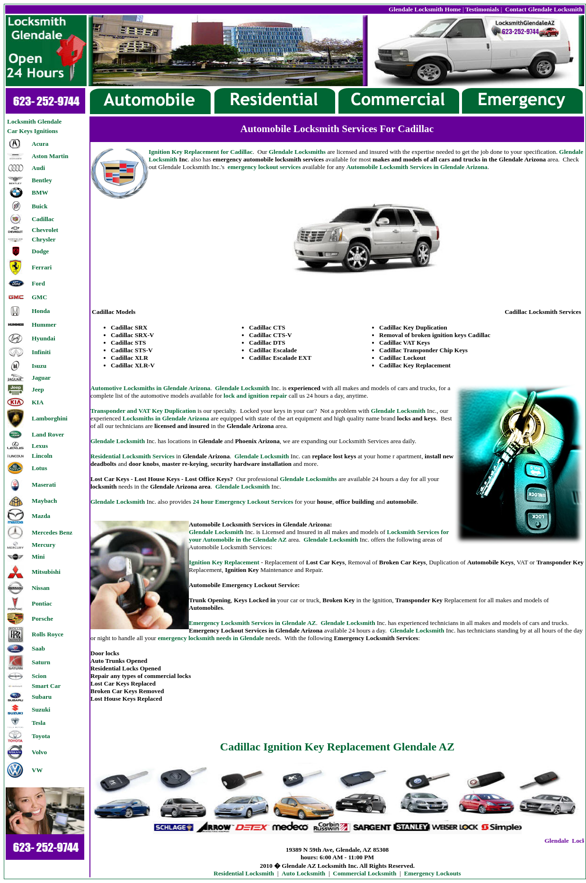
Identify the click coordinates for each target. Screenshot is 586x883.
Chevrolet (45, 229)
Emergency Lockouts (432, 873)
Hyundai (43, 338)
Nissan (41, 587)
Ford (38, 283)
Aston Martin (50, 156)
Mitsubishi (46, 571)
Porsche (42, 618)
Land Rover (48, 434)
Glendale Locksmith (242, 388)
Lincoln (42, 455)
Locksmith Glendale (34, 121)
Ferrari (42, 267)
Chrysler (43, 239)
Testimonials (482, 9)
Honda (41, 310)
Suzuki (41, 709)
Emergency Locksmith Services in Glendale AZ (252, 622)
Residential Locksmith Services (132, 456)
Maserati (44, 484)
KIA (38, 402)
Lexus (40, 445)
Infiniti (41, 352)
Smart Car (46, 685)
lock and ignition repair (255, 395)
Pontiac (42, 603)
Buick (39, 206)
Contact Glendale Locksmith (543, 9)
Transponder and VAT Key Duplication (143, 410)
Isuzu (39, 365)
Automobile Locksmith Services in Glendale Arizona (417, 166)
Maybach (44, 500)
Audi (38, 167)
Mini (38, 556)
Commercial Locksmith (364, 873)
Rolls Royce (47, 634)
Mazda (41, 515)
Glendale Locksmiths (297, 151)
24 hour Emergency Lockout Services (243, 501)
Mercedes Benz (52, 532)
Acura (40, 143)
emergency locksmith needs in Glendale (212, 638)
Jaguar (41, 377)
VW (37, 770)
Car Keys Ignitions (32, 130)
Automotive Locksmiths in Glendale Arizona (150, 388)
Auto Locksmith (303, 873)
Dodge (40, 251)
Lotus (39, 468)
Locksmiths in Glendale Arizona (166, 418)
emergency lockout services (264, 166)
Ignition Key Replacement (224, 562)
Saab (38, 648)
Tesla (38, 722)
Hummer (44, 324)
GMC (39, 297)
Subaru (42, 696)
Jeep (38, 389)
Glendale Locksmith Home (425, 9)
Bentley (42, 180)
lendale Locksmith (242, 486)
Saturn (41, 662)
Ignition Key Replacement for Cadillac (201, 151)
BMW (40, 192)
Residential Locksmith (243, 873)
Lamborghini (50, 418)
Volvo (39, 752)
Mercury (43, 544)
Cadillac (43, 219)
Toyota (41, 736)
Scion (39, 675)
